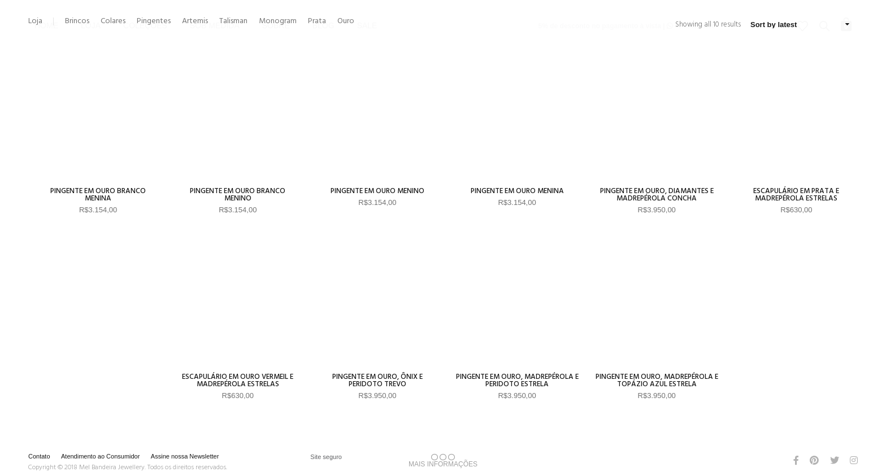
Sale (367, 8)
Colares (113, 21)
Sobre (276, 8)
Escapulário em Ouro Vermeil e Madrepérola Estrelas (237, 380)
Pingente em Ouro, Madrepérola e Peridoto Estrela (517, 380)
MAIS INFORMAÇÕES (443, 461)
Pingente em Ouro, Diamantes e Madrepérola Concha (657, 194)
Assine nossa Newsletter (185, 456)
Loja (91, 8)
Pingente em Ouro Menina (517, 191)
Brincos (77, 21)
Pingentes (154, 21)
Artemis (195, 21)
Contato (39, 456)
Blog (323, 8)
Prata (317, 21)
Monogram (278, 21)
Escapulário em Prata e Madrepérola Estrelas (796, 194)
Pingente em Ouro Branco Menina (98, 194)
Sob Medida (215, 8)
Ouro (345, 21)
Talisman (233, 21)
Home (46, 8)
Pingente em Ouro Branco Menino (237, 194)
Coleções (145, 8)
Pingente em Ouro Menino (377, 191)
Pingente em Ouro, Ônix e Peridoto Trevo (377, 380)
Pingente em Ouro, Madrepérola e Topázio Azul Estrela (657, 380)
